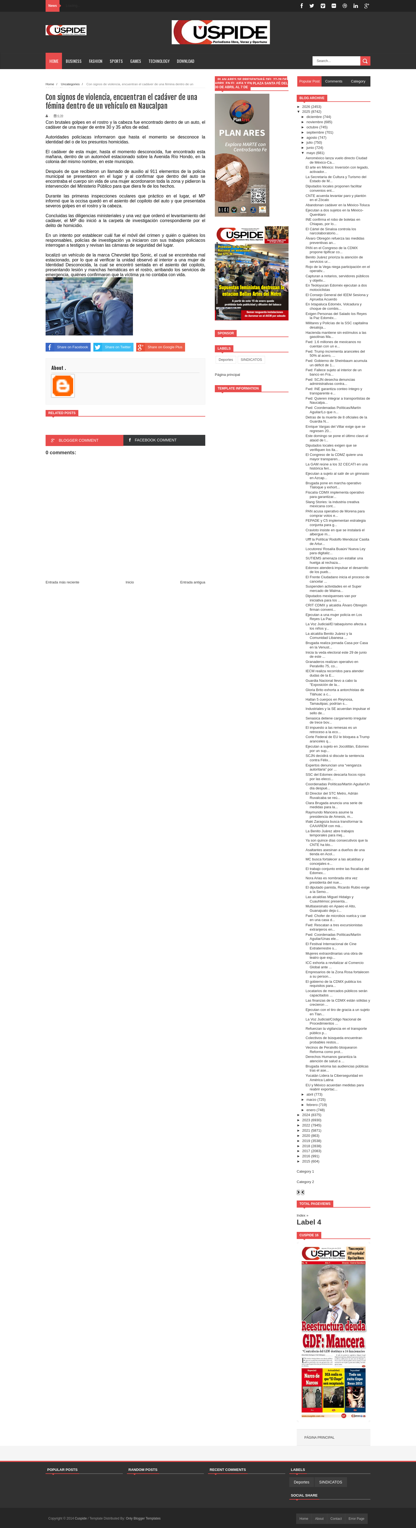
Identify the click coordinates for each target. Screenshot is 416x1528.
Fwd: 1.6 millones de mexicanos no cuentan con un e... (333, 344)
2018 (306, 1146)
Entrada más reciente (62, 582)
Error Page (356, 1519)
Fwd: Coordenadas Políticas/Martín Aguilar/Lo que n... (333, 410)
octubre (312, 127)
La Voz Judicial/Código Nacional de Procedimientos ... (333, 1021)
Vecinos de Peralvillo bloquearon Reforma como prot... (331, 1049)
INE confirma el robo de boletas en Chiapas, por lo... (332, 221)
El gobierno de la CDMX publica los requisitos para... (333, 984)
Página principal (227, 375)
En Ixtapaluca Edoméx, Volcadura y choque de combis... (333, 306)
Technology (159, 61)
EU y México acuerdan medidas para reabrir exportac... (334, 1087)
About (319, 1519)
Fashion (95, 61)
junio (310, 148)
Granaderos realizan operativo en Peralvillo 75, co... (331, 664)
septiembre (315, 132)
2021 (306, 1130)
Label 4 (309, 1222)
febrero (312, 1105)
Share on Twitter (111, 347)
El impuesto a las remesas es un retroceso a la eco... (331, 729)
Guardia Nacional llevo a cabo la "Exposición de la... (330, 683)
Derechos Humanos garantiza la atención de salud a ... (330, 1059)
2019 (306, 1141)
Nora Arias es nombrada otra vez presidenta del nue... (331, 880)
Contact (336, 1519)
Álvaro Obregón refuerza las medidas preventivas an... (334, 240)
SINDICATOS (251, 360)
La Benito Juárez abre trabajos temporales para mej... (329, 833)
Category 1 (305, 1171)
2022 (306, 1125)
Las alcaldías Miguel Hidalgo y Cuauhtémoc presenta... (329, 899)
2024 (306, 1115)
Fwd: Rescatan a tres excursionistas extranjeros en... (333, 927)
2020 (306, 1136)
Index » (302, 1215)
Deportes (226, 360)
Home (53, 61)
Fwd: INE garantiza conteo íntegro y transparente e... (333, 391)
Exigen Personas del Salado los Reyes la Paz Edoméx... (336, 316)
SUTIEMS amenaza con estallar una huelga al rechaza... (334, 560)
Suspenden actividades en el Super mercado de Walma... (333, 588)
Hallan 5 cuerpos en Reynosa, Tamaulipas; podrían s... (329, 701)
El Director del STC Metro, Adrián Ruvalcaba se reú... (331, 795)
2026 (306, 107)
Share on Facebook (67, 347)
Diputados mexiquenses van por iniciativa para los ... (330, 598)
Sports (116, 61)
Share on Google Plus (159, 347)
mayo (311, 153)
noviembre (315, 122)
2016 (306, 1156)
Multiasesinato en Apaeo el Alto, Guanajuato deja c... (330, 908)
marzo (311, 1100)
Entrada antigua (192, 582)
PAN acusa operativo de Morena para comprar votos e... (335, 513)
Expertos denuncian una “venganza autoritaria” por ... (333, 767)
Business (74, 61)
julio (310, 142)
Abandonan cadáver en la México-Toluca (337, 205)
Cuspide (81, 1518)
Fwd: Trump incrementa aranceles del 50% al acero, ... (335, 353)
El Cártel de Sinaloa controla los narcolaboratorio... (330, 231)
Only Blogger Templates (143, 1518)
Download (185, 61)
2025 (306, 112)
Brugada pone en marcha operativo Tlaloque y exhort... (333, 485)
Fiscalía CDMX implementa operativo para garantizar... (334, 494)
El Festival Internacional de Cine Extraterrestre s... (330, 946)
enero (311, 1110)
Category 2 (305, 1182)
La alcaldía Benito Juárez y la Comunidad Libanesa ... (328, 636)
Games (135, 61)
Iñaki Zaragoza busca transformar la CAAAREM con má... (333, 823)
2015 (306, 1161)
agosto (312, 137)
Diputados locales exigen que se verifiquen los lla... (330, 447)
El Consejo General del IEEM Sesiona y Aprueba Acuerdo (336, 297)
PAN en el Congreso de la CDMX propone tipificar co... (331, 250)
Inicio (130, 582)
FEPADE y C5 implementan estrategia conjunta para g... (335, 522)
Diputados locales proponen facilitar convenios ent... (333, 188)
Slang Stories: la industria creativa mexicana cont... (332, 504)
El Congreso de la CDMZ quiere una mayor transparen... (334, 457)
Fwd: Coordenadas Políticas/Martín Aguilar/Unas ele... (333, 937)
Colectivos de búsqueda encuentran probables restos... (333, 1040)
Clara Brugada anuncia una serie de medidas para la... (333, 805)
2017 (306, 1151)
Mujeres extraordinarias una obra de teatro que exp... (333, 955)
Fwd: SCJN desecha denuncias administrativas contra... (330, 381)
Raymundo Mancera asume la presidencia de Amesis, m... (329, 814)
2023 (306, 1120)
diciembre (314, 117)
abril (310, 1094)
